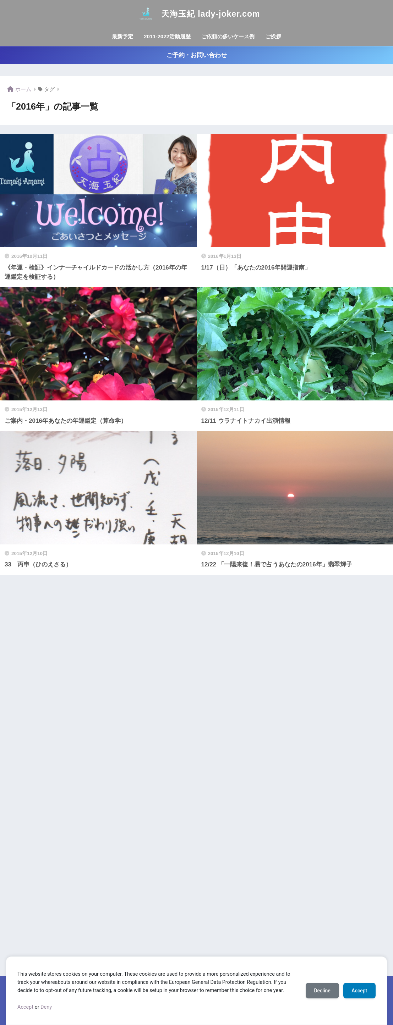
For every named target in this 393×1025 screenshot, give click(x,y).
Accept (25, 1007)
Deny (46, 1007)
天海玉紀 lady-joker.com (196, 13)
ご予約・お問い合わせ (197, 55)
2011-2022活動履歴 (167, 36)
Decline (322, 990)
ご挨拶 (273, 36)
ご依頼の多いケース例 (228, 36)
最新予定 (122, 36)
